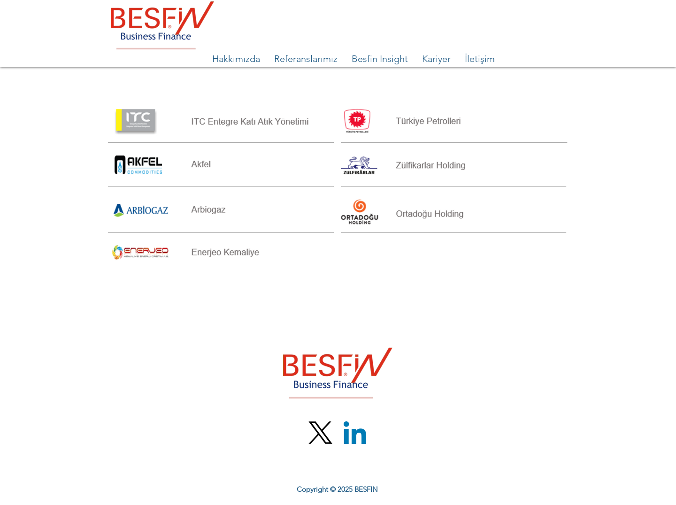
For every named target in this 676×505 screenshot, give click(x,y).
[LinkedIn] (355, 432)
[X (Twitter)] (320, 432)
